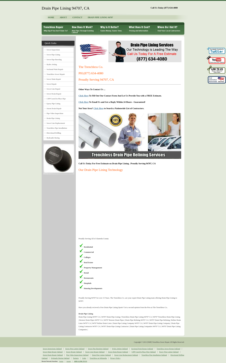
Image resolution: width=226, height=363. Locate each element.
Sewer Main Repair (54, 79)
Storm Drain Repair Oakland (53, 355)
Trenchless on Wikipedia (98, 358)
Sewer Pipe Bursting (54, 60)
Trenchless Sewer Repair (56, 74)
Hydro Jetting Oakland (120, 349)
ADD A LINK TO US (80, 361)
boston (61, 361)
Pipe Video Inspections (55, 113)
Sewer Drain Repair (54, 94)
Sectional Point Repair (55, 69)
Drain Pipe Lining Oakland (101, 355)
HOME (51, 17)
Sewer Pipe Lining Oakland (74, 349)
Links (84, 358)
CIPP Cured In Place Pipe (56, 99)
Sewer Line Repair (53, 89)
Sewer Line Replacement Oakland (126, 355)
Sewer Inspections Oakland (52, 349)
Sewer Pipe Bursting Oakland (98, 349)
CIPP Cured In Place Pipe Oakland (144, 352)
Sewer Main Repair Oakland (53, 352)
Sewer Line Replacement (56, 123)
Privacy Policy (115, 358)
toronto (69, 361)
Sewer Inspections (53, 50)
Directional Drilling (54, 133)
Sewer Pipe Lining (53, 55)
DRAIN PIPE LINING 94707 (100, 17)
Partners (76, 358)
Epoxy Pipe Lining (53, 104)
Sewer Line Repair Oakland (94, 352)
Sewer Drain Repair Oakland (118, 352)
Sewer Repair (51, 84)
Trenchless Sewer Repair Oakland (168, 349)
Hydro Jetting (52, 64)
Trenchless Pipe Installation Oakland (154, 355)
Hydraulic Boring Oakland (60, 358)
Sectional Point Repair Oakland (142, 349)
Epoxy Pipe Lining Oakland (168, 352)
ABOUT (63, 17)
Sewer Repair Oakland (74, 352)
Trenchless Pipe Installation (57, 128)
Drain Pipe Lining (53, 118)
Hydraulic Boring (53, 138)
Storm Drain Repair (54, 109)
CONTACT (77, 17)
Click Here (83, 96)
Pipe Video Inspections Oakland (77, 355)
